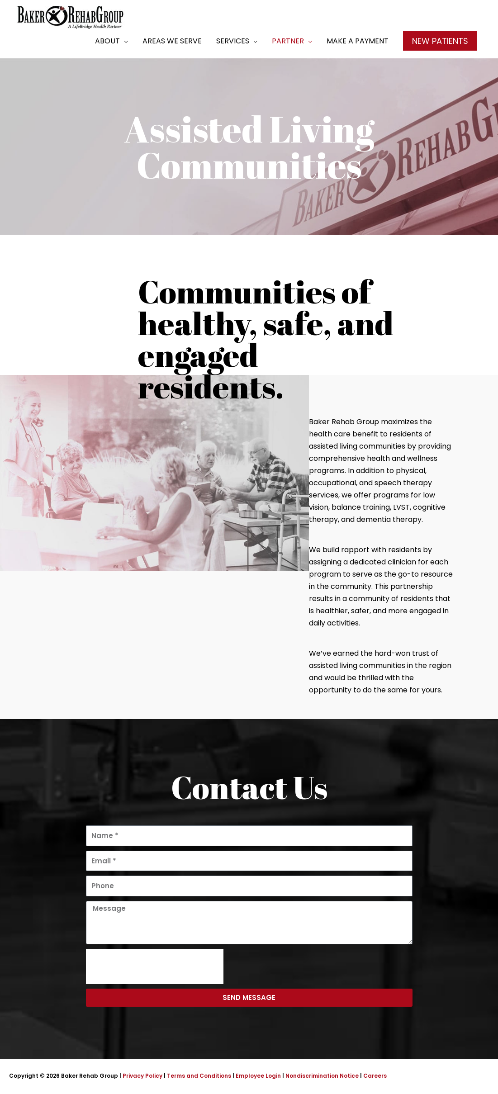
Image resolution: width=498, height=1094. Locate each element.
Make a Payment (358, 41)
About (107, 41)
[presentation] (154, 966)
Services (232, 41)
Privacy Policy (142, 1076)
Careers (375, 1076)
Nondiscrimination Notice (322, 1076)
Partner (288, 41)
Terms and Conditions (199, 1076)
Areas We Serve (172, 41)
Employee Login (258, 1076)
